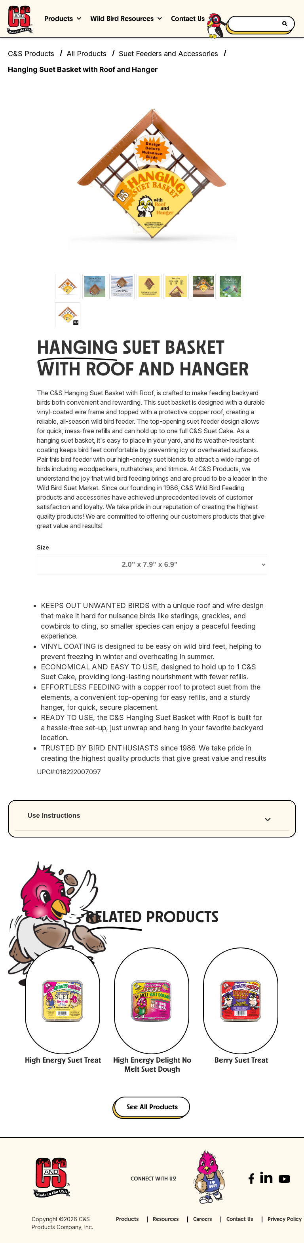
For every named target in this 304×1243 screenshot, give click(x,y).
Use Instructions (54, 815)
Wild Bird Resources (122, 19)
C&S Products (31, 53)
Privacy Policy (285, 1219)
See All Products (152, 1107)
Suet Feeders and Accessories (168, 53)
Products (58, 19)
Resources (166, 1219)
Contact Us (239, 1219)
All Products (86, 53)
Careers (202, 1219)
